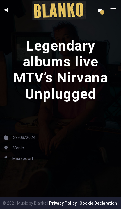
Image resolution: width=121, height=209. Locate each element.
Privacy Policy (63, 203)
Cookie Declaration (98, 203)
